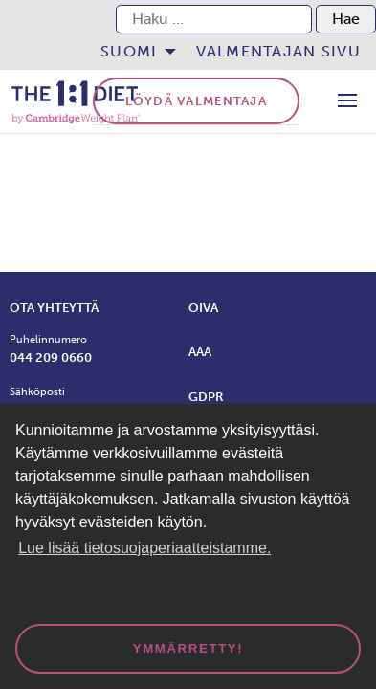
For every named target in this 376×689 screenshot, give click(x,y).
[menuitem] (132, 51)
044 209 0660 (51, 357)
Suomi (128, 51)
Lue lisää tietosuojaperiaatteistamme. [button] (144, 548)
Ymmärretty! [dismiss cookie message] (188, 648)
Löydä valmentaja (196, 101)
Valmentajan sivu (278, 51)
